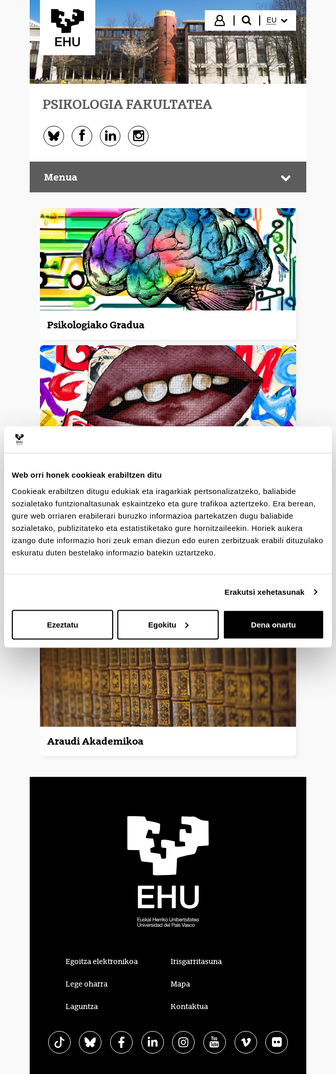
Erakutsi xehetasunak (264, 592)
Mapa (180, 984)
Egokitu (168, 624)
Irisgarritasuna (196, 961)
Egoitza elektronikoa (102, 961)
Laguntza (82, 1006)
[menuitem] (277, 20)
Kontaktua (189, 1006)
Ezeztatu (62, 624)
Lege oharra (87, 984)
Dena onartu (273, 624)
